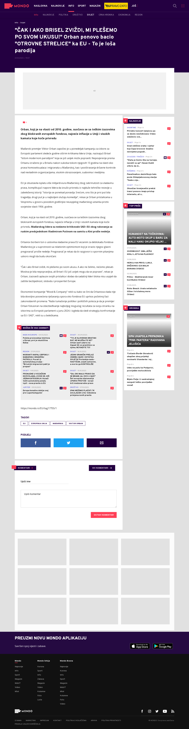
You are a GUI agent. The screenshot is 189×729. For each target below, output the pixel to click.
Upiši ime (26, 481)
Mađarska (58, 423)
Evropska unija (39, 423)
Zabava (40, 679)
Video (17, 687)
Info (16, 23)
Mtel (17, 691)
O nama (18, 720)
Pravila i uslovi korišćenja (27, 724)
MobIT (18, 683)
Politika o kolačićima (76, 720)
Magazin (18, 679)
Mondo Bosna (66, 661)
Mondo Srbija (43, 661)
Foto (39, 695)
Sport (17, 675)
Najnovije (19, 666)
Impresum (44, 720)
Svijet (22, 23)
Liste (39, 700)
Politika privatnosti (111, 720)
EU (24, 423)
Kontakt (57, 720)
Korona (40, 666)
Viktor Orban (76, 423)
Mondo (18, 661)
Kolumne (41, 691)
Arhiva (94, 720)
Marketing (31, 720)
